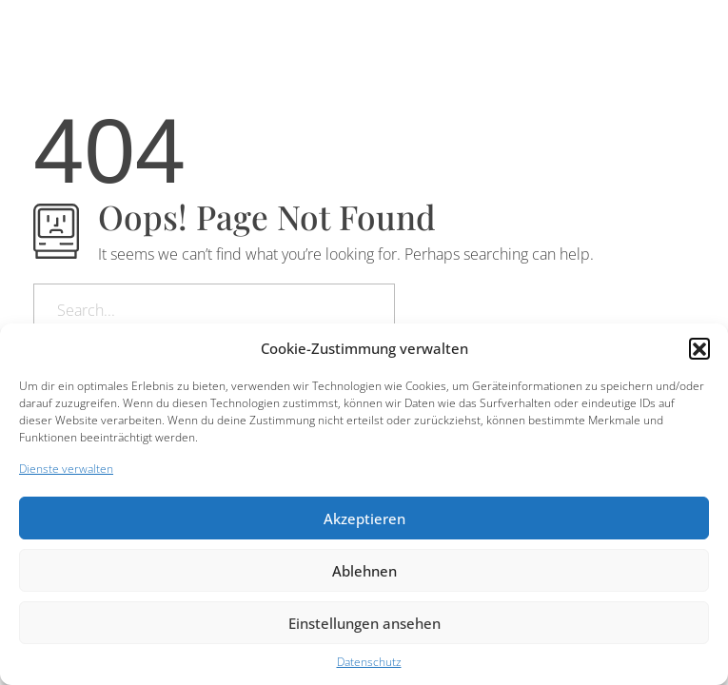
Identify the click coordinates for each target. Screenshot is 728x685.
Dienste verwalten (66, 468)
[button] (699, 348)
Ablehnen (364, 570)
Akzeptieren (364, 518)
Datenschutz (369, 662)
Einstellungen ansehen (364, 623)
